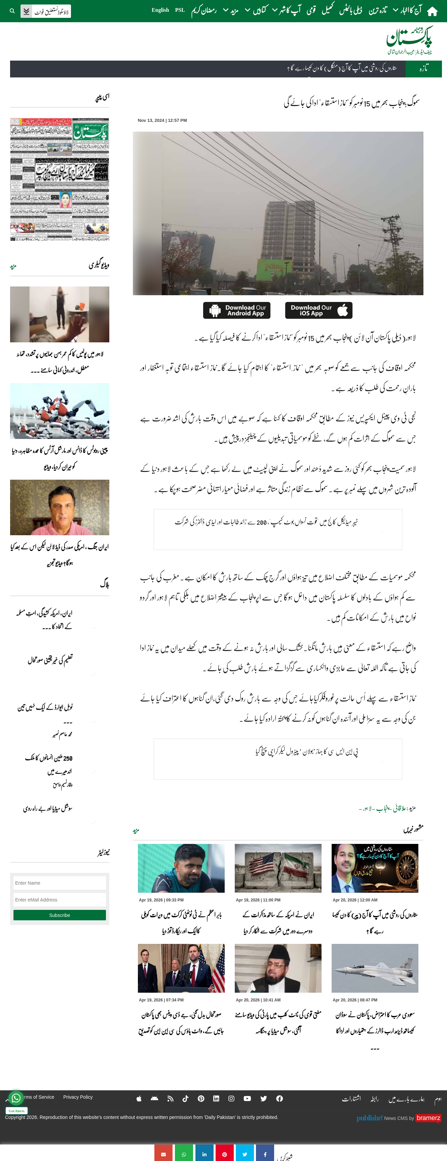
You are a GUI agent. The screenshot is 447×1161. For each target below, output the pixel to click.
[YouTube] (243, 1098)
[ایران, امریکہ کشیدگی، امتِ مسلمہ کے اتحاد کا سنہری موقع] (92, 624)
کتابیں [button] (255, 10)
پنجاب (382, 808)
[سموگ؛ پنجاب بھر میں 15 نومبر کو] (265, 1153)
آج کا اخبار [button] (407, 10)
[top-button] (7, 1100)
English (160, 10)
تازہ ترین (377, 10)
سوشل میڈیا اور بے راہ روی (47, 808)
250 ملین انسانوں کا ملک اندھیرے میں (48, 764)
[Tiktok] (181, 1098)
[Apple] (135, 1098)
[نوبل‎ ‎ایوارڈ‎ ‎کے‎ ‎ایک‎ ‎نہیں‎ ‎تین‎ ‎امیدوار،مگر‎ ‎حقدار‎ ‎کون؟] (92, 719)
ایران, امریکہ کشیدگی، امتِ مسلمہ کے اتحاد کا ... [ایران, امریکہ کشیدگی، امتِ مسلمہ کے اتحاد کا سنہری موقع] (44, 619)
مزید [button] (230, 10)
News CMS (396, 1118)
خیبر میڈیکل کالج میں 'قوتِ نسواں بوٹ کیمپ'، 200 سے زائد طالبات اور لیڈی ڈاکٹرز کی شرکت (266, 521)
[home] (433, 11)
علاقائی (399, 808)
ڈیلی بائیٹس (350, 10)
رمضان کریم (204, 10)
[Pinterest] (196, 1098)
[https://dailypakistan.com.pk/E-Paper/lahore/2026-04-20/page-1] (59, 179)
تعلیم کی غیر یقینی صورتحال (49, 660)
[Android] (150, 1098)
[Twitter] (259, 1098)
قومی (310, 10)
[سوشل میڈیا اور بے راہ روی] (92, 820)
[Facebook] (275, 1098)
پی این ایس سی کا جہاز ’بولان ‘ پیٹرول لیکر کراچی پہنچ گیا (307, 751)
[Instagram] (227, 1098)
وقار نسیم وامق (62, 785)
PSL (180, 10)
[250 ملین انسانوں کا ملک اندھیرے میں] (92, 769)
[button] (13, 10)
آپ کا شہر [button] (286, 10)
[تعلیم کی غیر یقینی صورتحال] (92, 671)
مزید (136, 829)
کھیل (327, 10)
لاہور (367, 808)
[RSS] (166, 1098)
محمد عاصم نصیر (62, 734)
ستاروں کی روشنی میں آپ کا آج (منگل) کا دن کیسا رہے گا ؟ (342, 68)
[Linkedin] (211, 1098)
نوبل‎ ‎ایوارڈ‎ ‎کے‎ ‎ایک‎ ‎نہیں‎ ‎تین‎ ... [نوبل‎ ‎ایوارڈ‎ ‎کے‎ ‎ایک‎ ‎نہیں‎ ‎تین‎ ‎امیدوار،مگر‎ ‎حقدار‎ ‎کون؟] (44, 714)
